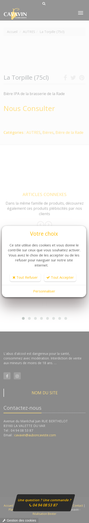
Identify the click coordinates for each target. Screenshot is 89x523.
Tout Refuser (25, 277)
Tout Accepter (60, 277)
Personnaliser (44, 291)
